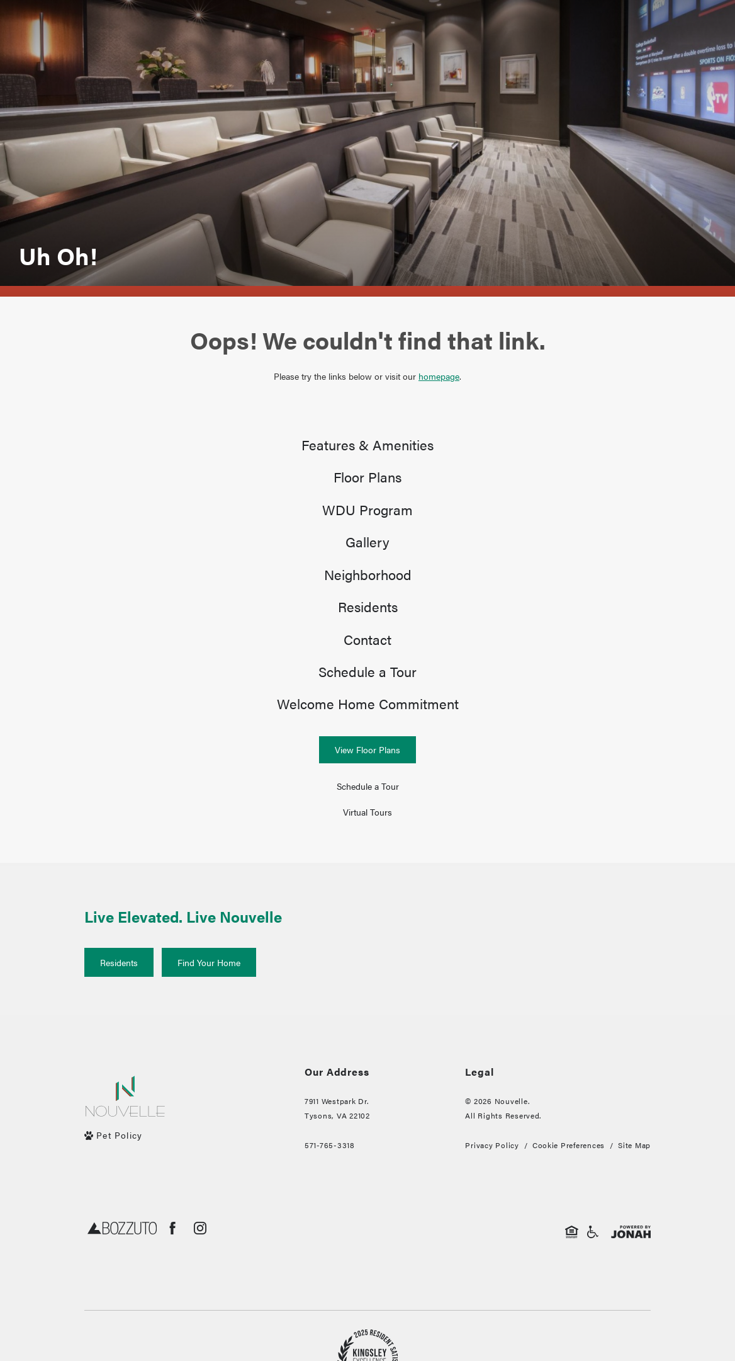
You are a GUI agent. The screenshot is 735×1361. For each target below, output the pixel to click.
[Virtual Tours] (367, 844)
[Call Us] (337, 1177)
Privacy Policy (492, 1176)
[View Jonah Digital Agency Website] (631, 1262)
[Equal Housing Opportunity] (571, 1262)
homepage (438, 376)
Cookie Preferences (568, 1176)
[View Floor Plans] (367, 781)
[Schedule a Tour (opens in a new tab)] (367, 818)
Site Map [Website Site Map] (634, 1176)
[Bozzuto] (122, 1262)
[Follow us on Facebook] (172, 1259)
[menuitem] (367, 447)
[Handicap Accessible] (592, 1262)
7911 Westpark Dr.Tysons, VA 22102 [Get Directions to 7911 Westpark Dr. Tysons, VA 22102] (337, 1140)
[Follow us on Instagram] (200, 1259)
